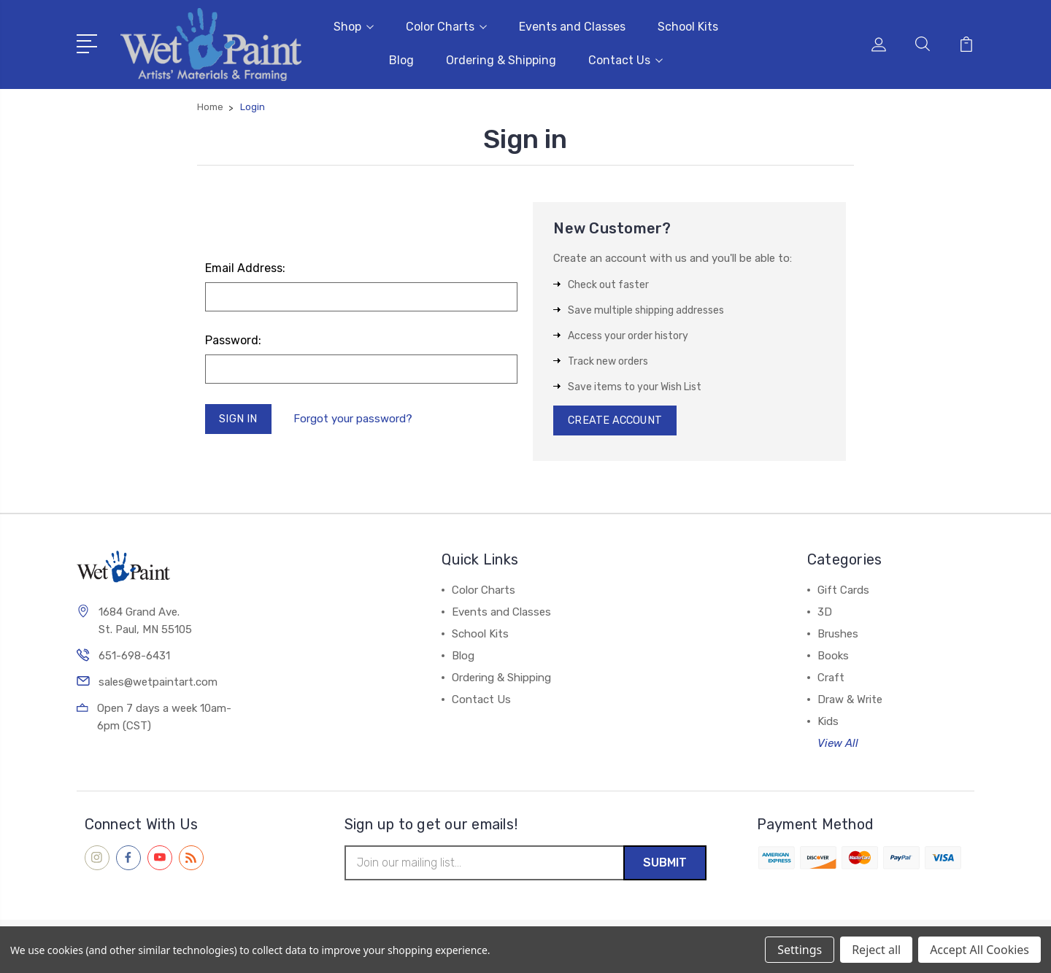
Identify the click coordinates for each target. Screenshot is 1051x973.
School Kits (688, 26)
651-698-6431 (134, 657)
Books (833, 656)
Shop (354, 26)
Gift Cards (843, 590)
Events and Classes (572, 26)
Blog (401, 59)
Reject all (876, 950)
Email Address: (245, 267)
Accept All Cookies (979, 950)
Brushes (837, 634)
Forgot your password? (355, 418)
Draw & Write (849, 700)
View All (837, 744)
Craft (830, 678)
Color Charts (446, 26)
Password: (233, 339)
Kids (828, 722)
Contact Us (625, 59)
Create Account (617, 420)
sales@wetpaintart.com (158, 683)
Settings (799, 950)
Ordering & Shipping (501, 59)
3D (824, 612)
